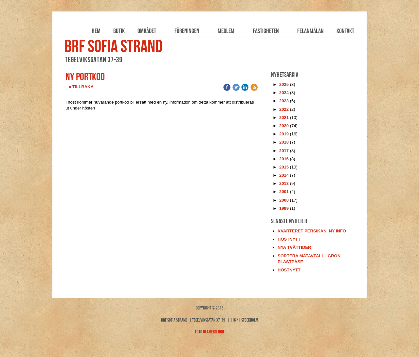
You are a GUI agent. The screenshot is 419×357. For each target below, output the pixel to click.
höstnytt (289, 239)
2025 (284, 84)
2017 (284, 150)
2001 (284, 191)
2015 (284, 167)
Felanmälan (310, 30)
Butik (119, 30)
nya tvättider (294, 247)
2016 (284, 158)
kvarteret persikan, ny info (312, 230)
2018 (284, 142)
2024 (284, 92)
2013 (284, 183)
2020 (284, 125)
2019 (284, 133)
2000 (284, 200)
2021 (284, 117)
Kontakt (345, 30)
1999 (284, 208)
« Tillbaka (81, 86)
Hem (96, 30)
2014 (284, 175)
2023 (284, 100)
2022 (284, 109)
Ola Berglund (213, 331)
